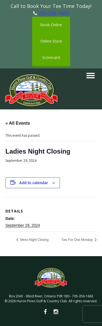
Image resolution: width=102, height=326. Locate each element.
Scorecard (51, 57)
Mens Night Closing (33, 240)
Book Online (51, 24)
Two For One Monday (77, 240)
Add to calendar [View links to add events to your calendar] (33, 183)
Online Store (51, 41)
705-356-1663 (53, 13)
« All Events (17, 123)
